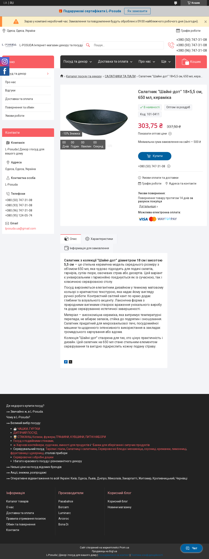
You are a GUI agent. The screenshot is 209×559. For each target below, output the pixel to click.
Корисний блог (118, 501)
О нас (10, 507)
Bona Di (63, 524)
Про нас (145, 61)
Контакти (12, 530)
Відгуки (10, 90)
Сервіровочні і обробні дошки (33, 457)
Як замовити (137, 11)
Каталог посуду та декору (84, 76)
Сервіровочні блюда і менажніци (120, 449)
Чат (191, 548)
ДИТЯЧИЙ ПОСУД (25, 432)
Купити (158, 156)
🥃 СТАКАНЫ (22, 437)
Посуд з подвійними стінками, (33, 440)
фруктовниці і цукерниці (27, 453)
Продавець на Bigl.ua (104, 551)
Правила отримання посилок (26, 518)
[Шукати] (88, 45)
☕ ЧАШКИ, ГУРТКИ (26, 428)
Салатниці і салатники (81, 449)
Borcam (63, 507)
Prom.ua (124, 547)
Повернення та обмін (19, 107)
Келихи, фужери (43, 437)
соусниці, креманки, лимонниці (165, 449)
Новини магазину (119, 507)
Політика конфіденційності (147, 555)
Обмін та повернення (20, 524)
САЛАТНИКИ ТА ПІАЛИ (120, 76)
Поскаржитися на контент (114, 555)
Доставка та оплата (113, 61)
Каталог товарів (17, 501)
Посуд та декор (75, 61)
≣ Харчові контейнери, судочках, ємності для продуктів (51, 445)
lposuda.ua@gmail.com (20, 228)
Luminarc (64, 513)
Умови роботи (14, 115)
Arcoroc (63, 518)
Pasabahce (65, 501)
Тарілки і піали (55, 449)
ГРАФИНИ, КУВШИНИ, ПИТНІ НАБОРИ (81, 437)
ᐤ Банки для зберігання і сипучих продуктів (120, 445)
